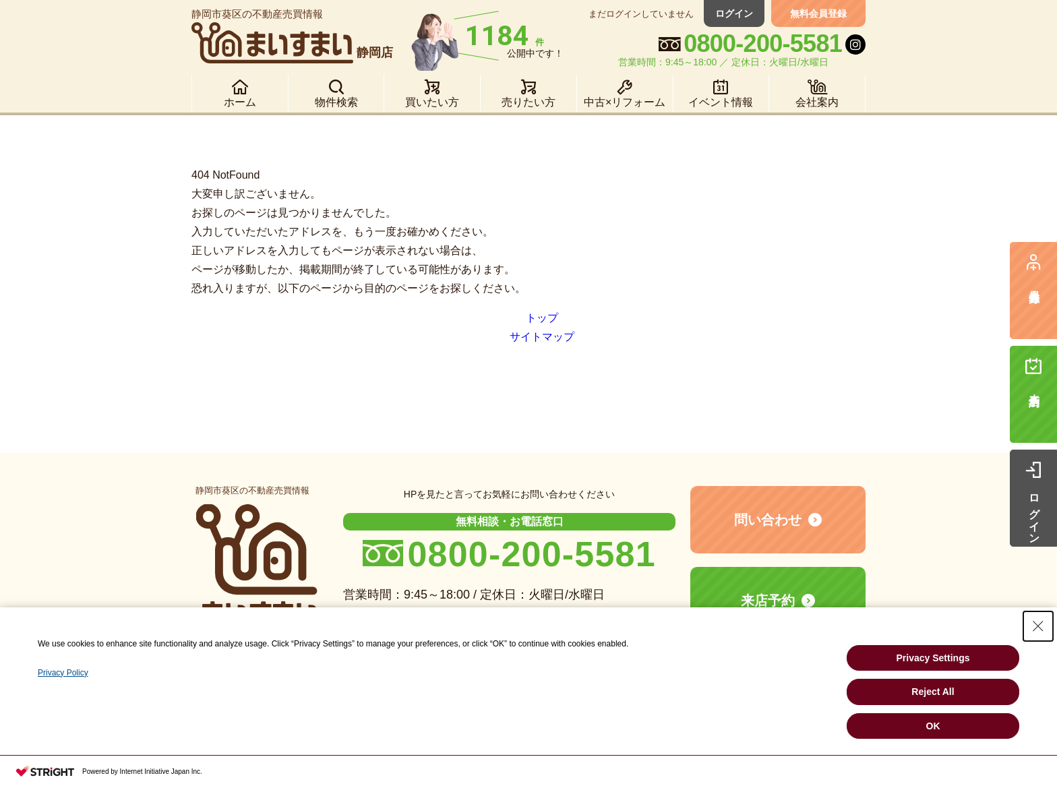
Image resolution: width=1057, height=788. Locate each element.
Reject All (932, 691)
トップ (542, 318)
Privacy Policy (63, 672)
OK (933, 726)
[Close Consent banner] (1038, 626)
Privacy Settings (933, 658)
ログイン (734, 13)
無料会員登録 (818, 13)
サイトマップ (542, 336)
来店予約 (768, 600)
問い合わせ (768, 519)
